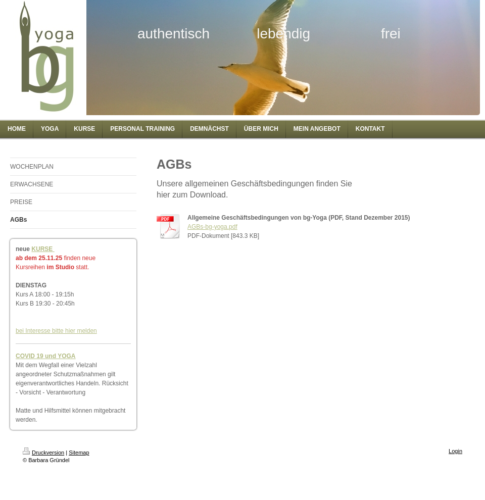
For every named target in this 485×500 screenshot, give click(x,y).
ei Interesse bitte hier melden (58, 330)
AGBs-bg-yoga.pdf (212, 226)
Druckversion (43, 452)
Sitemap (79, 452)
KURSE (42, 249)
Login (455, 451)
